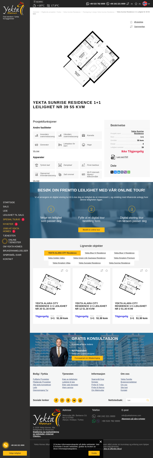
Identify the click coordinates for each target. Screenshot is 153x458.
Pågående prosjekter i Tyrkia (51, 12)
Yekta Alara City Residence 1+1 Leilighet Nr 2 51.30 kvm (131, 306)
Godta (94, 453)
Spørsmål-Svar (12, 255)
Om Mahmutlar (97, 390)
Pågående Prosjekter (42, 382)
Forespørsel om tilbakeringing (87, 358)
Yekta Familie (126, 379)
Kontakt (8, 259)
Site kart (124, 387)
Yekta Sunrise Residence (72, 12)
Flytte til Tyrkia (97, 385)
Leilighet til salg (13, 215)
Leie (5, 211)
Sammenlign (139, 27)
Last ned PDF (122, 157)
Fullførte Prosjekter (41, 379)
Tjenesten (9, 236)
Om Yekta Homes (12, 246)
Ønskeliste (138, 22)
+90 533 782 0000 (97, 4)
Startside (9, 202)
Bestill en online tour (91, 230)
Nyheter (94, 382)
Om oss (124, 385)
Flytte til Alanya (97, 387)
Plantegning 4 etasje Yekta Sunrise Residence (99, 12)
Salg (6, 206)
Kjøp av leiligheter (69, 379)
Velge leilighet (15, 453)
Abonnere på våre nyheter (133, 419)
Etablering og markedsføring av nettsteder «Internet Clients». (46, 434)
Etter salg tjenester (70, 385)
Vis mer (36, 151)
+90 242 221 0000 (117, 4)
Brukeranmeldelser (15, 251)
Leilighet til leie (68, 382)
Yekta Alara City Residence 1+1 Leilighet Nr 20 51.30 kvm (51, 306)
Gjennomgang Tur (40, 390)
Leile (35, 387)
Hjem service (67, 387)
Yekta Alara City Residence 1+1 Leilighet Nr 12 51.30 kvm (91, 306)
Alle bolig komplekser (42, 385)
